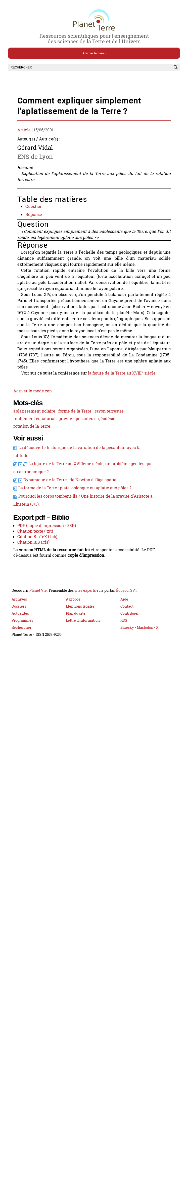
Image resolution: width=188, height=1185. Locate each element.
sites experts (85, 633)
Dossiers (19, 649)
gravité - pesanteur (79, 449)
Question (35, 212)
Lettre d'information (83, 663)
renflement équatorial (35, 449)
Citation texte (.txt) (36, 571)
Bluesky (127, 670)
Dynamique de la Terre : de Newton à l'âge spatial (72, 515)
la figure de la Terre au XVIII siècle (126, 399)
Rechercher (21, 670)
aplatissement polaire (35, 440)
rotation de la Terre (32, 457)
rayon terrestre (112, 440)
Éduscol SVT (126, 633)
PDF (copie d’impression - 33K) (49, 565)
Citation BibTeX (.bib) (39, 577)
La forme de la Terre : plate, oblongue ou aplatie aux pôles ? (76, 524)
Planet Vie (38, 633)
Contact (126, 649)
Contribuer (129, 656)
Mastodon (145, 670)
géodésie (110, 449)
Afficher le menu (94, 53)
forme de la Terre (77, 440)
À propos (73, 642)
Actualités (20, 656)
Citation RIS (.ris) (35, 583)
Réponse (35, 221)
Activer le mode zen (32, 418)
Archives (19, 642)
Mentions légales (80, 649)
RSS (123, 663)
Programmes (22, 663)
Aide (124, 642)
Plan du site (75, 656)
